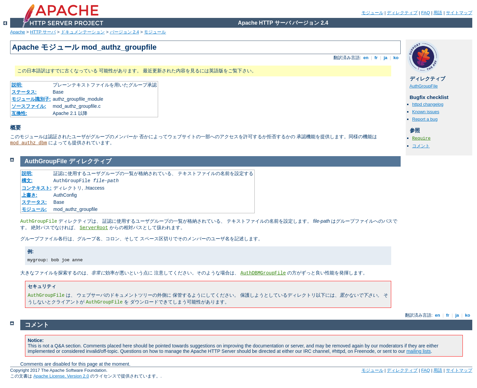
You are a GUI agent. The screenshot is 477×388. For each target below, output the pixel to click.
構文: (27, 180)
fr (376, 57)
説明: (17, 85)
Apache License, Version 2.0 (61, 376)
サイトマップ (459, 12)
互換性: (19, 113)
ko (396, 57)
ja (385, 57)
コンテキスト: (37, 188)
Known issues (425, 111)
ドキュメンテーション (83, 31)
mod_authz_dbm (28, 143)
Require (421, 138)
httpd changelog (428, 104)
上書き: (29, 195)
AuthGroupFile (423, 86)
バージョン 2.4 (124, 31)
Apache (17, 31)
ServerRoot (94, 228)
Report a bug (424, 119)
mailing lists (418, 351)
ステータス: (24, 92)
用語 (437, 12)
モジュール (372, 12)
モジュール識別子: (31, 99)
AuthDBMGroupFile (263, 273)
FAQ (425, 12)
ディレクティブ (402, 12)
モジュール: (34, 209)
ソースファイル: (28, 106)
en (366, 57)
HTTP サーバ (43, 31)
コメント (421, 145)
